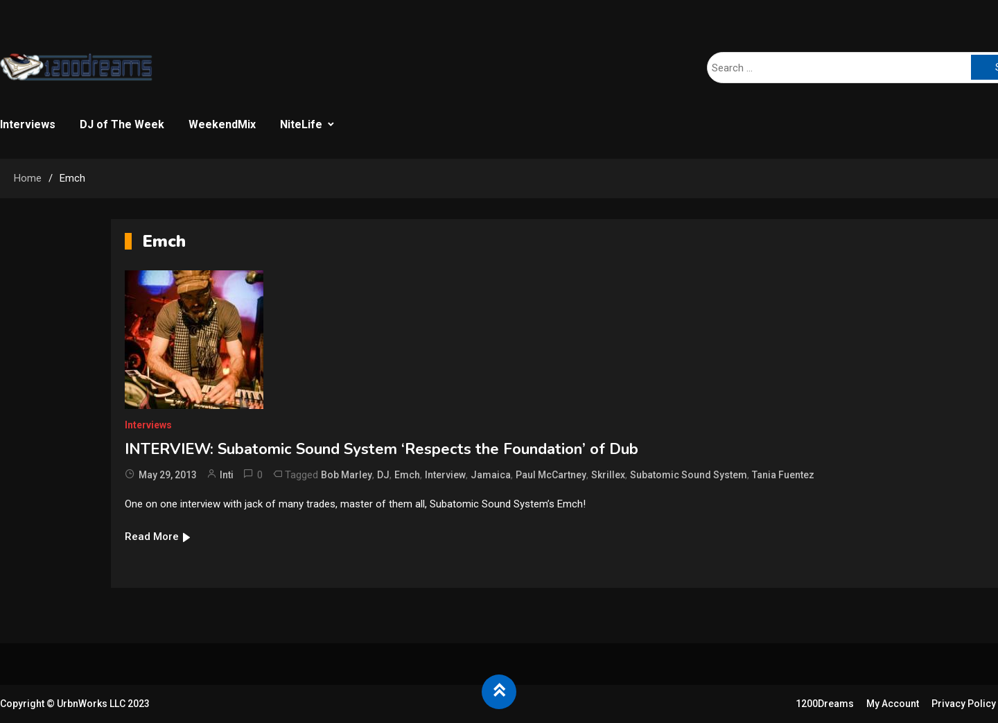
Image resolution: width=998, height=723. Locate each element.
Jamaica (491, 474)
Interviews (27, 124)
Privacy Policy (963, 703)
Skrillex (608, 474)
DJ (383, 474)
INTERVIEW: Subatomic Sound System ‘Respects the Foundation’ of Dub (381, 449)
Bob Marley (346, 474)
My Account (892, 703)
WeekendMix (222, 124)
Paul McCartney (551, 474)
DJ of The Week (122, 124)
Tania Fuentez (783, 474)
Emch (407, 474)
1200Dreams (825, 703)
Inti (227, 474)
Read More (158, 536)
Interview (445, 474)
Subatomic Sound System (688, 474)
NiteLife (301, 124)
